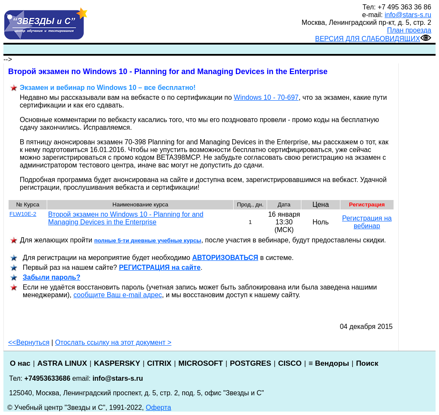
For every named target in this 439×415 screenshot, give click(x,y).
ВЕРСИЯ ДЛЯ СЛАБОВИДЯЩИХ (373, 38)
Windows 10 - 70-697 (266, 97)
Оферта (158, 407)
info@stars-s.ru (408, 14)
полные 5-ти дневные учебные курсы (147, 240)
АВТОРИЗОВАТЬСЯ (225, 257)
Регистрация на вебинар (367, 222)
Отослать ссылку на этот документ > (113, 342)
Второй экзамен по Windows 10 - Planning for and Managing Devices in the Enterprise (125, 218)
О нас (20, 363)
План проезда (409, 30)
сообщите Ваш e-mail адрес (117, 295)
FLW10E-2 (22, 214)
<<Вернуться (28, 342)
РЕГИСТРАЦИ (159, 267)
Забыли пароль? (51, 277)
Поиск (367, 363)
